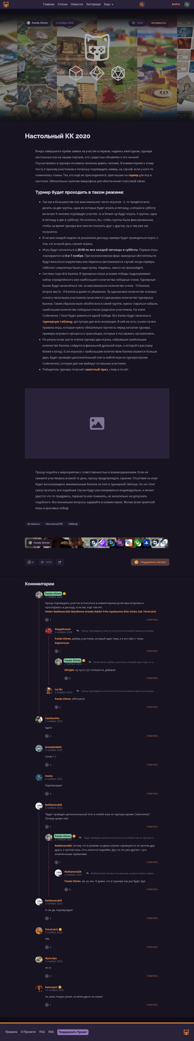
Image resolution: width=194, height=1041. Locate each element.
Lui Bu (58, 689)
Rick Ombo (130, 611)
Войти (176, 4)
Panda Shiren (53, 593)
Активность (158, 22)
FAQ (42, 1032)
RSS (51, 1032)
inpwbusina (116, 611)
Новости (77, 4)
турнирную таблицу (57, 321)
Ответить (152, 620)
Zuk (140, 611)
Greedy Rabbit (93, 611)
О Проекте (28, 1032)
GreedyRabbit (53, 747)
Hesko (49, 611)
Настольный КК (54, 523)
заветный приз (96, 369)
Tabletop (73, 523)
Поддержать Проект (72, 1032)
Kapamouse (62, 642)
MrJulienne (77, 611)
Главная (48, 4)
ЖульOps (51, 958)
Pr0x (105, 611)
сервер (133, 175)
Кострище (93, 4)
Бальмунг (51, 987)
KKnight (69, 670)
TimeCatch (149, 611)
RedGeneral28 (62, 611)
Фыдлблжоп (63, 629)
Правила (11, 1032)
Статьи (62, 4)
